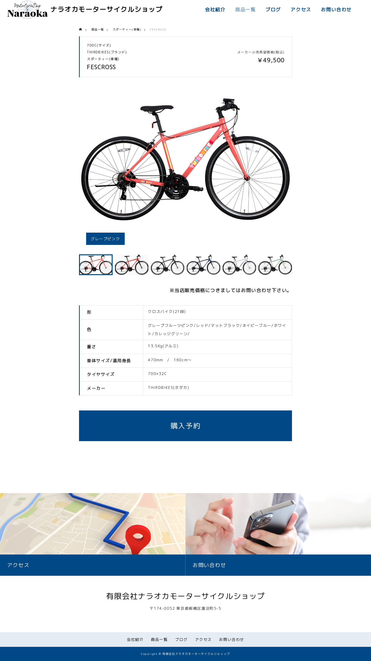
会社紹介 (215, 9)
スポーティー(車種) (103, 59)
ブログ (273, 9)
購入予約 (185, 426)
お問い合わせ (336, 9)
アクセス (301, 9)
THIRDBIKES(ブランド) (107, 52)
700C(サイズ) (99, 45)
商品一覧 (245, 9)
